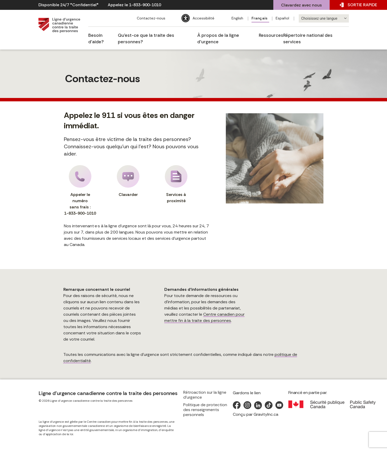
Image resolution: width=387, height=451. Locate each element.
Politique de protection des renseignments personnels (205, 409)
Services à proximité (176, 184)
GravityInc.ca (266, 414)
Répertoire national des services (317, 34)
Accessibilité (203, 18)
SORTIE (358, 5)
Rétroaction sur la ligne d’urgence (204, 395)
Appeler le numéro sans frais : (80, 190)
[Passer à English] (238, 18)
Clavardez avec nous (301, 5)
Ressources (272, 34)
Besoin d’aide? (102, 34)
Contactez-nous (150, 18)
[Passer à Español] (283, 18)
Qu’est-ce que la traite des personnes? (157, 34)
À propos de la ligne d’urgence (229, 34)
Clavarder (128, 181)
